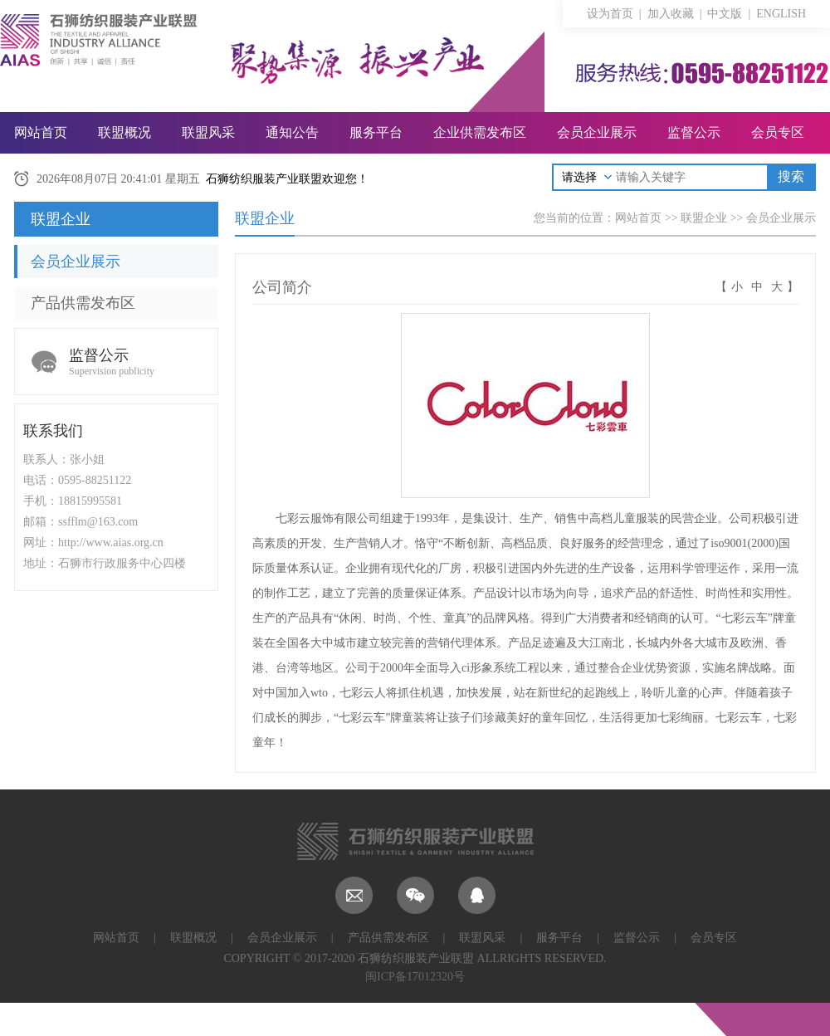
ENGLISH (781, 13)
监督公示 (693, 132)
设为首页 (610, 13)
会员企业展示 (597, 132)
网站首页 (40, 132)
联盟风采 (208, 132)
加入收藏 (670, 13)
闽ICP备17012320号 (415, 976)
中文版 (724, 13)
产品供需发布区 (83, 303)
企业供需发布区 (479, 132)
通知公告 (292, 132)
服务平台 (376, 132)
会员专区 (777, 132)
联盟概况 (124, 132)
